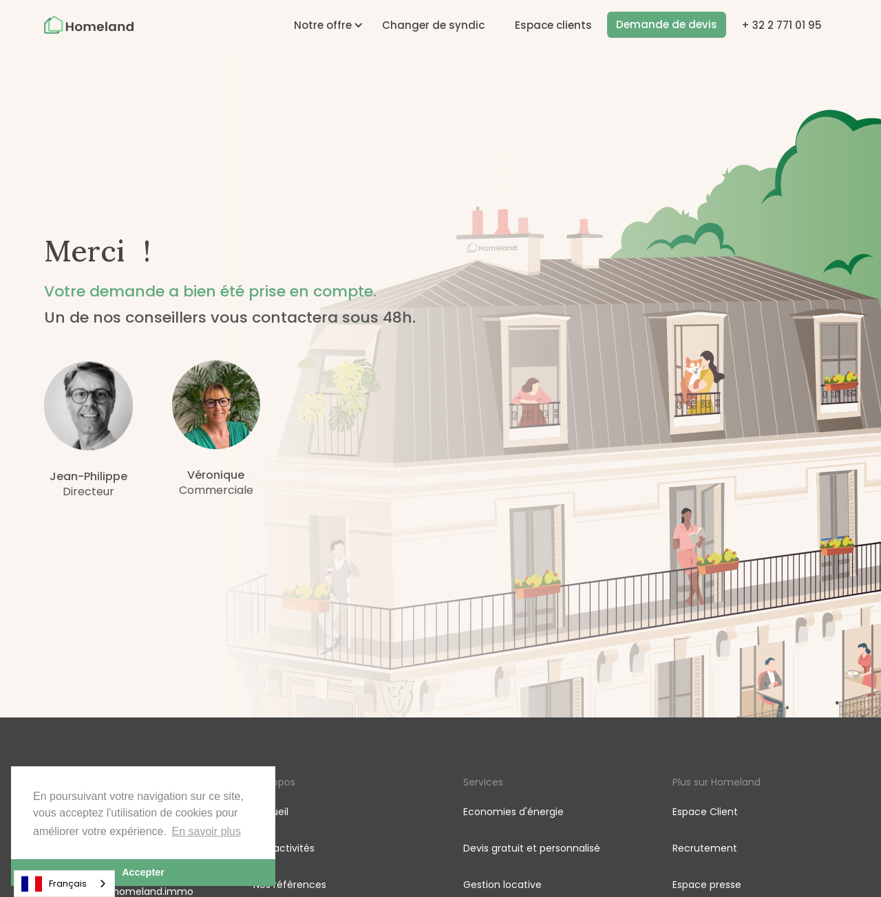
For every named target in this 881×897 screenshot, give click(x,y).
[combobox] (64, 883)
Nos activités (284, 848)
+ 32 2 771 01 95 (781, 25)
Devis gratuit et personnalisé (531, 848)
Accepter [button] (143, 872)
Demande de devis (666, 24)
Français (54, 884)
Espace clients (553, 25)
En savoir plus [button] (207, 831)
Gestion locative (502, 884)
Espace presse (706, 884)
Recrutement (704, 848)
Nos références (289, 884)
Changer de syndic (433, 25)
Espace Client (705, 812)
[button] (323, 25)
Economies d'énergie (513, 812)
